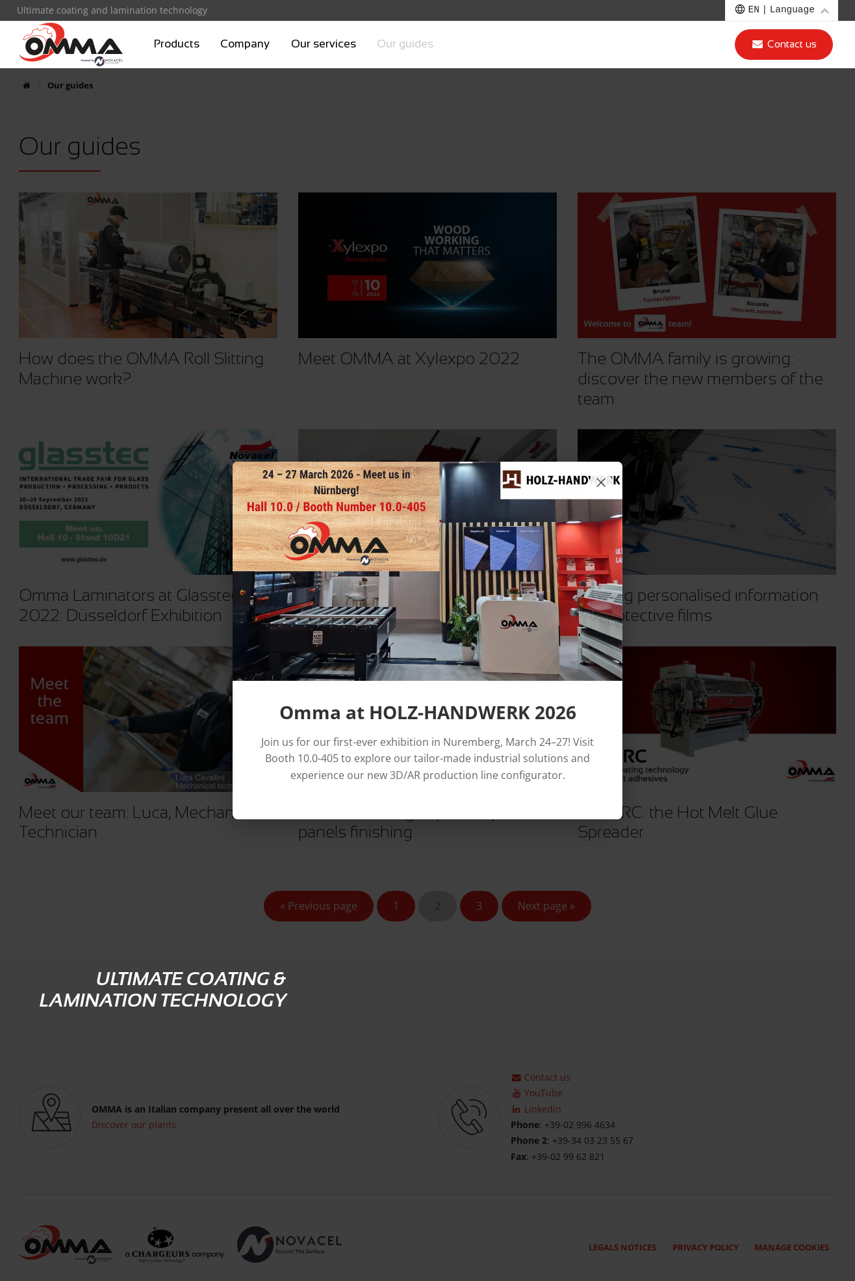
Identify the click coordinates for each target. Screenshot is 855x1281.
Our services (323, 44)
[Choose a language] (781, 10)
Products (176, 44)
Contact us (784, 43)
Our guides (405, 44)
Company (245, 44)
